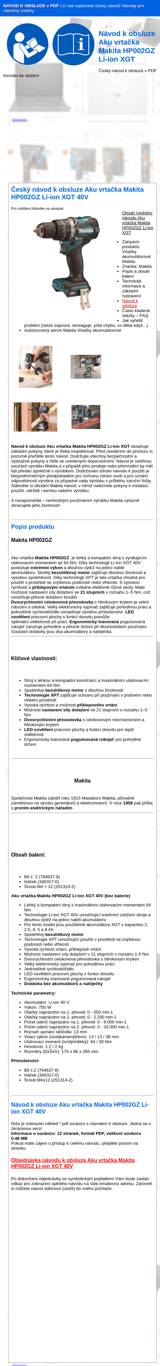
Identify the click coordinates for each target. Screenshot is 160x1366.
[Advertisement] (80, 130)
